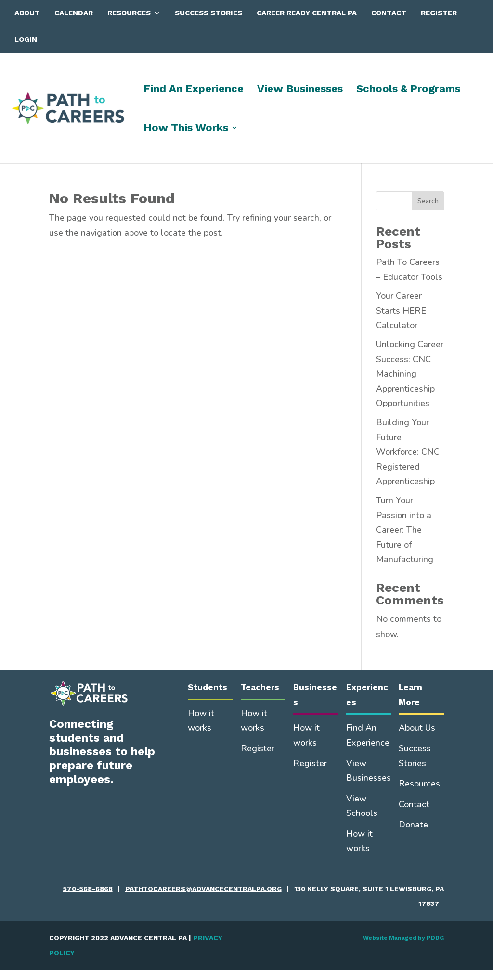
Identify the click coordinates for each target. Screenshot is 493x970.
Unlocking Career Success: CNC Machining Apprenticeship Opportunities (409, 374)
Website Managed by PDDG (403, 937)
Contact (388, 13)
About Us (417, 728)
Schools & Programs (408, 89)
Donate (413, 824)
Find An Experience (193, 89)
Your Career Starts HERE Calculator (401, 310)
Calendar (73, 13)
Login (25, 39)
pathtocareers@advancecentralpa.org (203, 888)
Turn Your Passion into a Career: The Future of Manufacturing (404, 530)
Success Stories (208, 13)
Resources (129, 13)
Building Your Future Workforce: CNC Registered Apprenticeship (408, 452)
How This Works (185, 128)
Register (439, 13)
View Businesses (300, 89)
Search (428, 201)
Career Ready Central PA (307, 13)
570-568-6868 (88, 888)
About (27, 13)
